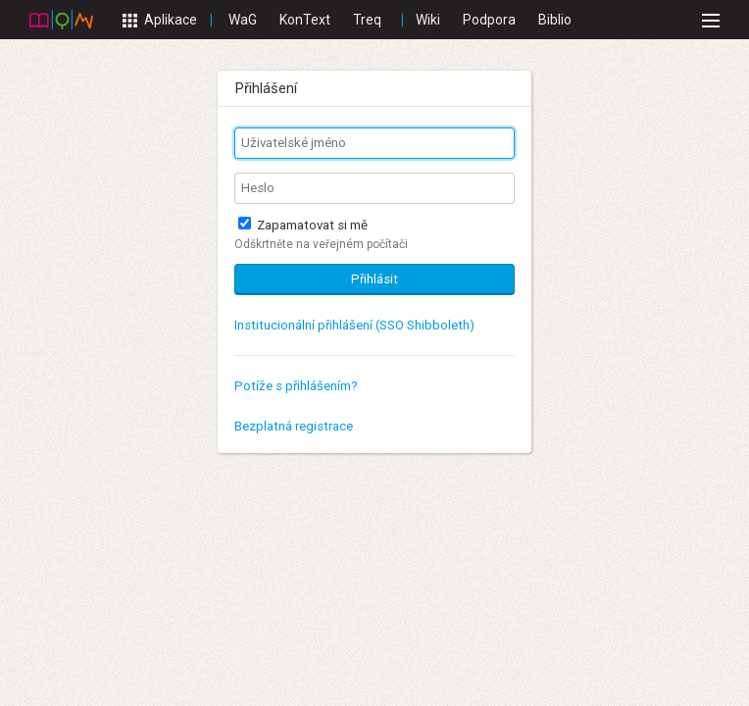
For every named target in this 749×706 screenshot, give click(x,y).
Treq (367, 19)
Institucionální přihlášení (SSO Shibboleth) (354, 325)
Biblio (555, 19)
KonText (304, 19)
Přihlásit (374, 279)
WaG (242, 19)
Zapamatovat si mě (303, 225)
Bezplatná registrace (293, 426)
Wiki (428, 19)
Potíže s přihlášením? (296, 385)
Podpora (489, 19)
